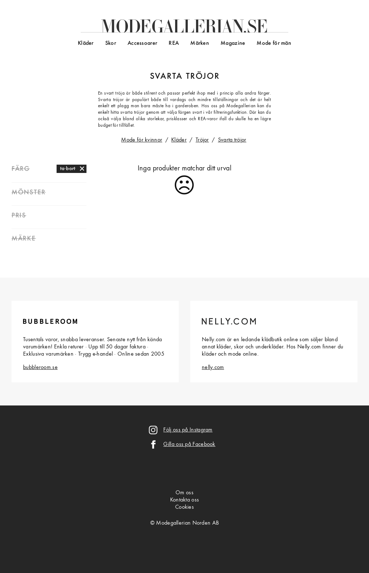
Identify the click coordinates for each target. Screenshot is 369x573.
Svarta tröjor (232, 140)
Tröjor (202, 140)
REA (174, 43)
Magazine (233, 43)
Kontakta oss (184, 500)
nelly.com (213, 367)
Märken (199, 43)
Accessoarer (142, 43)
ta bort (68, 169)
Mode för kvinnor (141, 140)
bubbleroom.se (40, 367)
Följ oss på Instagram (187, 430)
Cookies (184, 507)
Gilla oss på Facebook (189, 444)
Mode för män (274, 43)
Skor (110, 43)
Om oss (184, 493)
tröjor (203, 76)
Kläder (86, 43)
